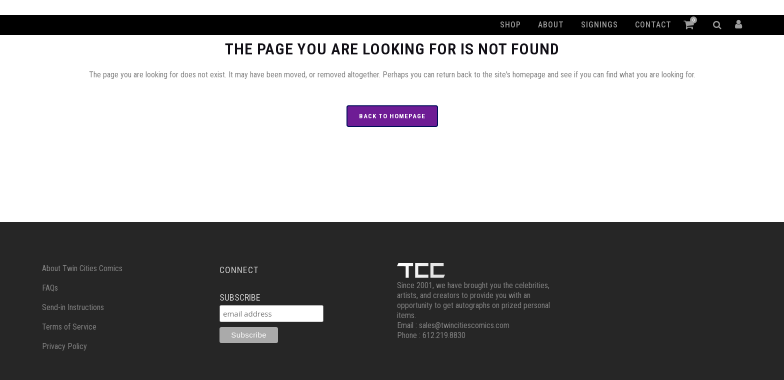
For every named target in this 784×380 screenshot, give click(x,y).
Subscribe (240, 297)
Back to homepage (392, 116)
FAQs (50, 288)
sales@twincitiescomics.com (464, 325)
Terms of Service (69, 327)
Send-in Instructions (73, 307)
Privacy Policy (64, 346)
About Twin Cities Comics (82, 268)
